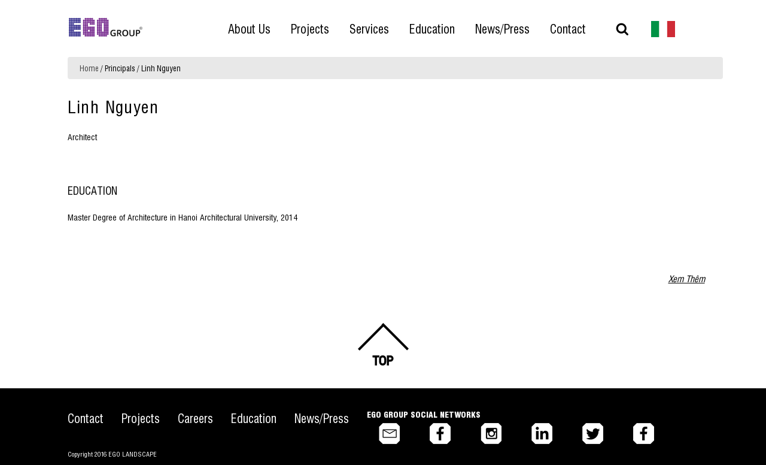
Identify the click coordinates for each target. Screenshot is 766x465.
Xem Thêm (686, 278)
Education (253, 418)
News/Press (321, 418)
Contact (86, 418)
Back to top (383, 344)
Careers (195, 418)
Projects (140, 418)
